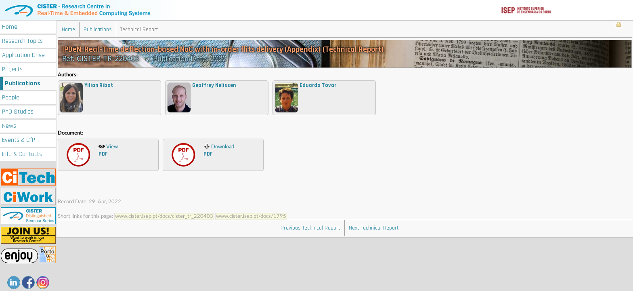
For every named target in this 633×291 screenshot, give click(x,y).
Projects (12, 69)
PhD (18, 112)
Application (23, 55)
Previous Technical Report (310, 228)
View (108, 150)
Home (9, 27)
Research (22, 41)
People (10, 97)
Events (18, 140)
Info (22, 154)
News (9, 126)
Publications (22, 83)
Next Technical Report (374, 228)
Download (218, 150)
